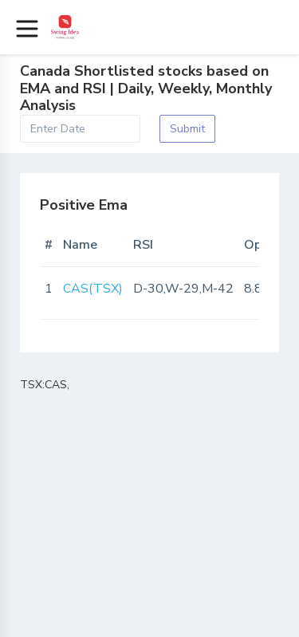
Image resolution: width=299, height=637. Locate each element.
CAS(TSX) (93, 288)
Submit (187, 128)
